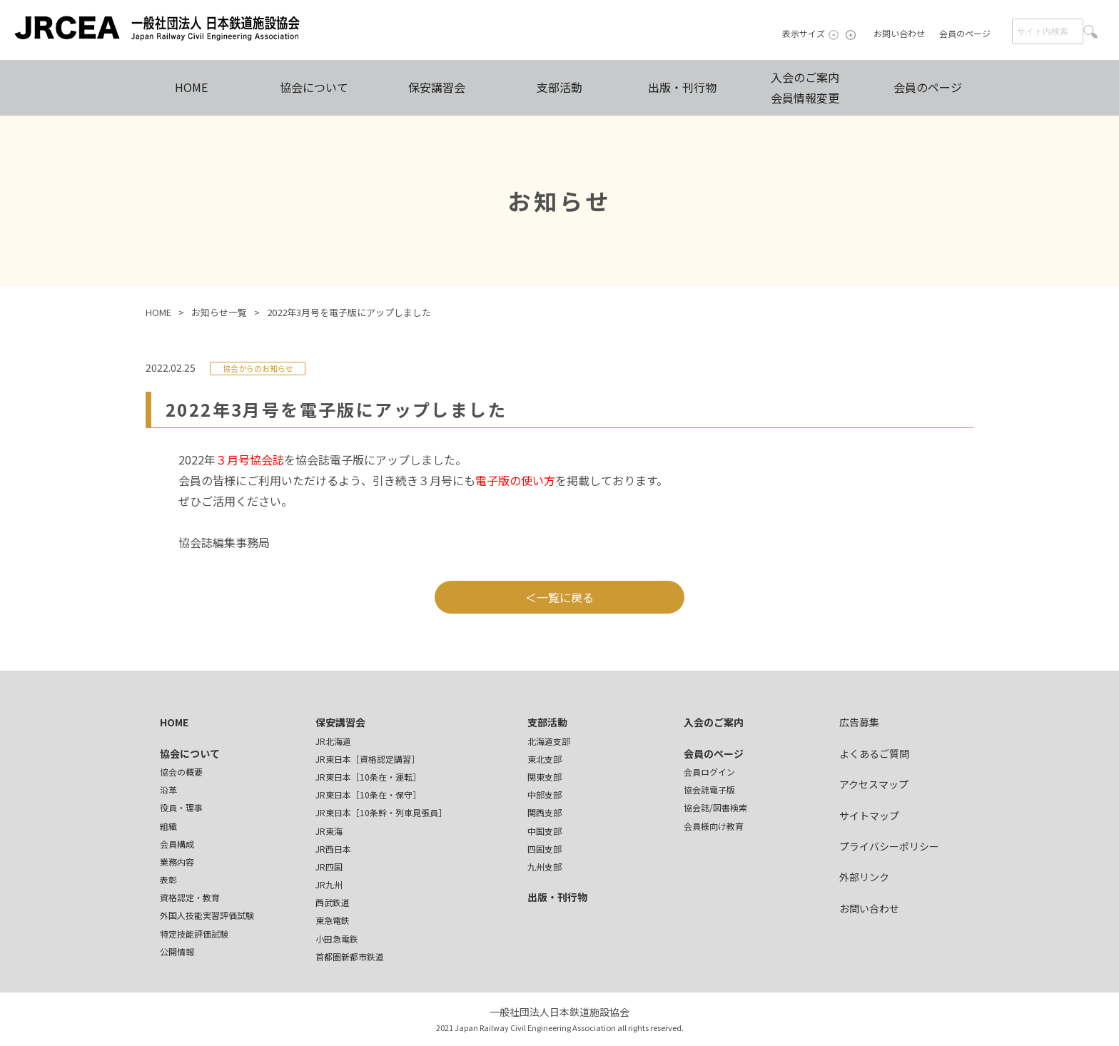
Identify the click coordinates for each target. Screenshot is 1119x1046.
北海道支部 (548, 741)
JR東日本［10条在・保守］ (368, 794)
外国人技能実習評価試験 (207, 915)
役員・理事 (181, 807)
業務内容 (177, 861)
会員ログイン (709, 772)
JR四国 (329, 866)
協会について (314, 87)
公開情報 (177, 951)
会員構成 (177, 844)
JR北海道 (333, 741)
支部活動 (559, 87)
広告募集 (859, 722)
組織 (168, 826)
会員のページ (965, 33)
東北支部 (544, 759)
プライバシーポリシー (889, 846)
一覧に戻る (565, 597)
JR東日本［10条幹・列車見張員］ (381, 812)
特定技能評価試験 (194, 934)
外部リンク (864, 877)
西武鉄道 (332, 902)
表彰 (168, 879)
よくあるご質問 (874, 753)
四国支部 (544, 849)
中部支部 (544, 794)
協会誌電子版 (709, 789)
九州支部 (544, 866)
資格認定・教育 (190, 897)
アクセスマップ (873, 784)
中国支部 (544, 831)
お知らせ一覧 (219, 312)
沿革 (168, 789)
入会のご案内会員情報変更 (805, 87)
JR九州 (329, 884)
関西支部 (544, 812)
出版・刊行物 (682, 87)
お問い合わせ (899, 33)
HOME (191, 87)
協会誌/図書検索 (715, 807)
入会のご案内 (714, 722)
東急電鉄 (332, 920)
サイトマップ (869, 815)
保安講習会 (436, 87)
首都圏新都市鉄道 (349, 956)
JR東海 (329, 831)
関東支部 (544, 777)
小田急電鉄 (336, 939)
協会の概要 (181, 772)
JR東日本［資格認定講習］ (367, 759)
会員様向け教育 (714, 826)
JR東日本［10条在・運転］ (368, 777)
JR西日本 (333, 849)
